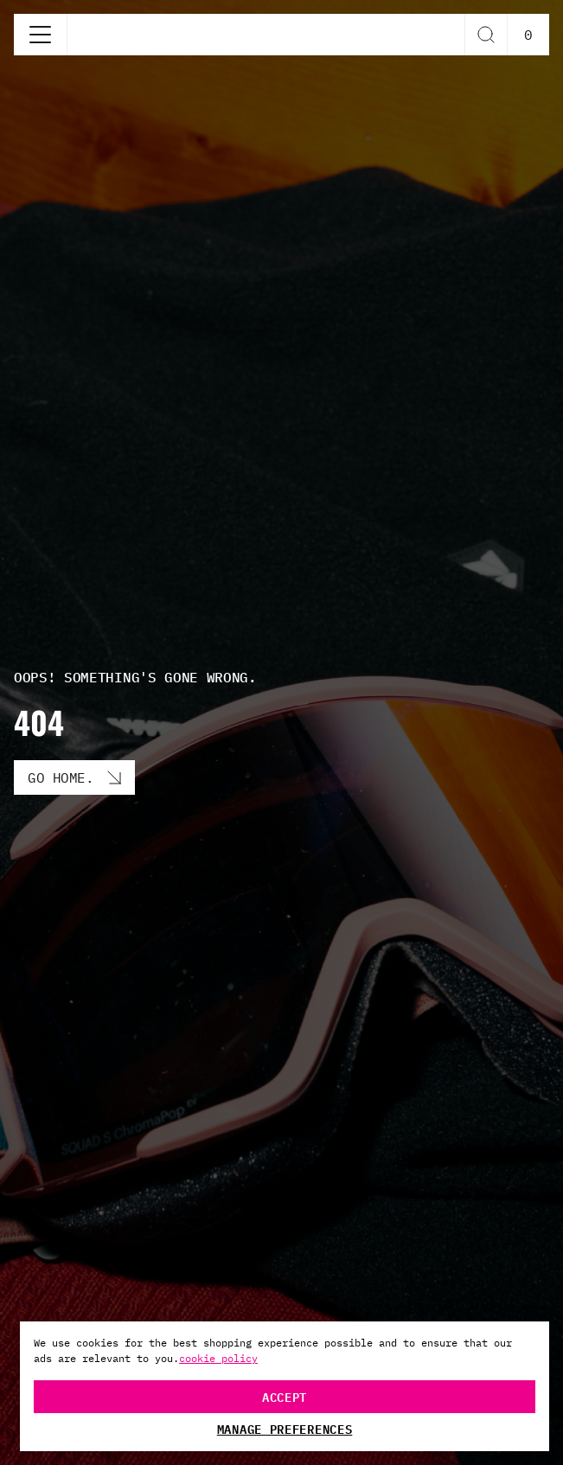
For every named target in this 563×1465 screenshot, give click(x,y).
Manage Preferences (285, 1428)
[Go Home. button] (74, 777)
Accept (284, 1396)
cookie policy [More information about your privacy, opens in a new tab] (218, 1358)
